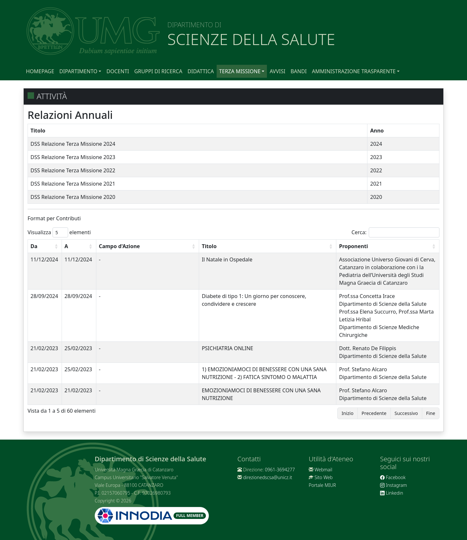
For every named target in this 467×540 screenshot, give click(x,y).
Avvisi (277, 71)
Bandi (299, 71)
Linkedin (391, 493)
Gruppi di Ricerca (158, 71)
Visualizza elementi (59, 232)
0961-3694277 (280, 469)
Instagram (393, 485)
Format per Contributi (54, 218)
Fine (430, 413)
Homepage (40, 71)
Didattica (200, 71)
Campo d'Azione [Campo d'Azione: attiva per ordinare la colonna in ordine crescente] (119, 246)
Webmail (323, 469)
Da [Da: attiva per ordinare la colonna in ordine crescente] (33, 246)
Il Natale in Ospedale (227, 259)
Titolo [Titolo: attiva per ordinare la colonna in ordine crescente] (209, 246)
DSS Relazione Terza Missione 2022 (72, 170)
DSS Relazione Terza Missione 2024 (72, 143)
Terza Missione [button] (240, 71)
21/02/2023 (44, 348)
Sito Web (324, 477)
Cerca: (395, 232)
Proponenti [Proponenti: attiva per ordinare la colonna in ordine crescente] (353, 246)
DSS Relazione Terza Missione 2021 (72, 183)
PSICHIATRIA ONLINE (227, 348)
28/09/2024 (44, 296)
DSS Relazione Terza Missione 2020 (72, 197)
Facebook (392, 477)
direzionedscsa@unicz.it (267, 477)
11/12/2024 (44, 259)
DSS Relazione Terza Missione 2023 (72, 157)
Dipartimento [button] (78, 71)
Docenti (117, 71)
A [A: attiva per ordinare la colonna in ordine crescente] (66, 246)
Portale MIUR (322, 485)
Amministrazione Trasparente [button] (354, 71)
